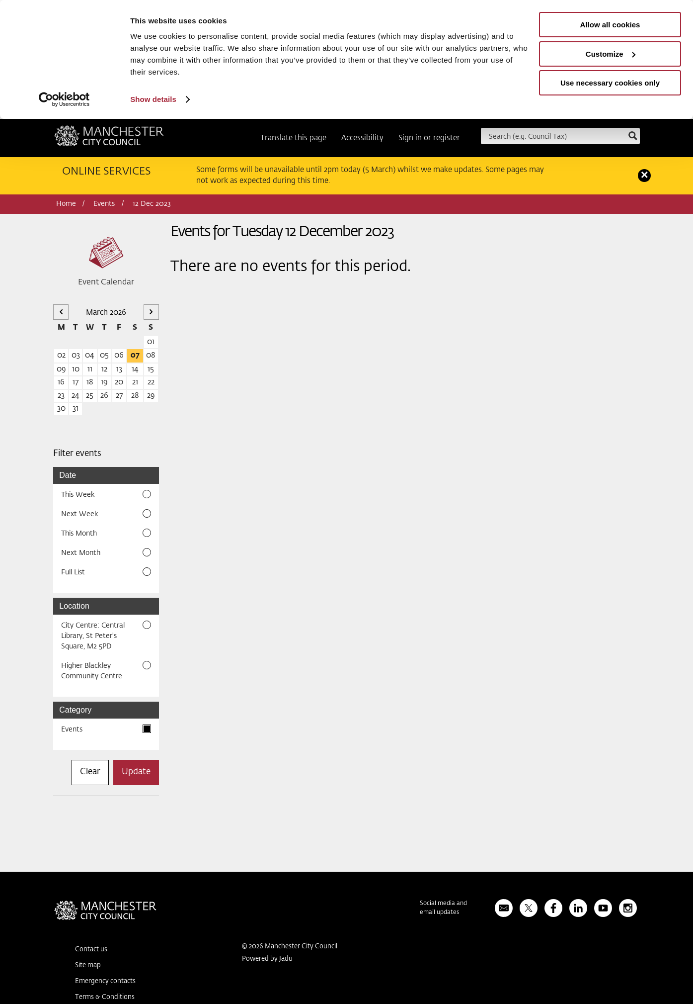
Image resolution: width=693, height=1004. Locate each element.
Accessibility (362, 138)
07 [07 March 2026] (135, 355)
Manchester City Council (109, 139)
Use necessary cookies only (610, 83)
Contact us (91, 949)
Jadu (286, 959)
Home (66, 203)
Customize (610, 54)
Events (104, 203)
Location (74, 606)
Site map (88, 965)
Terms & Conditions (105, 997)
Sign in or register (429, 138)
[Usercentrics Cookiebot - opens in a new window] (64, 99)
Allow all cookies (610, 24)
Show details (153, 99)
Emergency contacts (105, 981)
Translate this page (293, 138)
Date (67, 475)
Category (75, 710)
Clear (90, 772)
